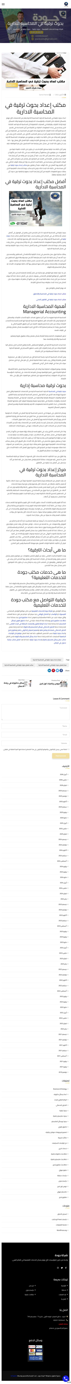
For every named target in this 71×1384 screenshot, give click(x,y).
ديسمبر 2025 (62, 790)
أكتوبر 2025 (63, 801)
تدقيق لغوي (62, 1126)
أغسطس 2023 (62, 926)
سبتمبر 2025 (63, 806)
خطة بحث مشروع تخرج (58, 620)
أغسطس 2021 (62, 1055)
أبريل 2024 (63, 882)
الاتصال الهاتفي (43, 614)
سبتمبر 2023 (63, 920)
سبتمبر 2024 (63, 855)
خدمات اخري (63, 1148)
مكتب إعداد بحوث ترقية (19, 165)
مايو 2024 (63, 877)
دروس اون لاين (62, 1186)
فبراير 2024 (63, 893)
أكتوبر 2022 (63, 980)
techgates (14, 1375)
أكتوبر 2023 (63, 915)
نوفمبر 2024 (63, 844)
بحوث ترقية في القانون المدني (46, 299)
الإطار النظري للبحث (60, 1099)
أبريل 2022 (63, 1012)
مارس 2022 (63, 1018)
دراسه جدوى (62, 1181)
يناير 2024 (64, 898)
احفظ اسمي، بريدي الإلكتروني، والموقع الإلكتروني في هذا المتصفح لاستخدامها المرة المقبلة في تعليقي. (35, 749)
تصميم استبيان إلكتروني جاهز (28, 630)
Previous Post (56, 680)
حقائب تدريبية (62, 1137)
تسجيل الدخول (62, 1214)
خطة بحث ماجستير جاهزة (59, 1159)
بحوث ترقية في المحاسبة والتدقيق (45, 293)
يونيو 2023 (63, 936)
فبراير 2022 (63, 1023)
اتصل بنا (63, 1299)
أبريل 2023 (63, 947)
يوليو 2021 (63, 1061)
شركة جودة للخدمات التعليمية (52, 29)
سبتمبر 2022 (63, 985)
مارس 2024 (63, 888)
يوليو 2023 (63, 931)
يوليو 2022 (63, 996)
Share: (67, 670)
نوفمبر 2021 (63, 1039)
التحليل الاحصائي (61, 1105)
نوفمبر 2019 (63, 1072)
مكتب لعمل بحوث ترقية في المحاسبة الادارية (19, 665)
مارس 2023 (63, 953)
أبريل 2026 (63, 774)
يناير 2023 (64, 963)
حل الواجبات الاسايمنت (59, 1143)
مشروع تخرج (12, 630)
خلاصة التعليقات (61, 1224)
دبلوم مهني (63, 1170)
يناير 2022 (64, 1028)
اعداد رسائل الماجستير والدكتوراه (26, 636)
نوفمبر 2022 (63, 974)
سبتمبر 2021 (63, 1050)
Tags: (67, 659)
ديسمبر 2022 (62, 969)
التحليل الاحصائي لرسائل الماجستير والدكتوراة (38, 626)
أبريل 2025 (63, 823)
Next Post (21, 680)
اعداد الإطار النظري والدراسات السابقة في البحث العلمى (28, 623)
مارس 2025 (63, 828)
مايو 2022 (63, 1007)
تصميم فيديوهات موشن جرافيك (56, 1132)
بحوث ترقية (36, 29)
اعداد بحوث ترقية (59, 633)
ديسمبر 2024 (62, 839)
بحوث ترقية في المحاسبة (57, 391)
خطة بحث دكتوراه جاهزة (59, 1153)
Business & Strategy (60, 1088)
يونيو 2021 (63, 1066)
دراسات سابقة (62, 1175)
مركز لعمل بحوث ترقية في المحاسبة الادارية (53, 665)
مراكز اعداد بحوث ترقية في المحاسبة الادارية (47, 659)
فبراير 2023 (63, 958)
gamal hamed (44, 94)
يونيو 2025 (63, 812)
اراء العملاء (62, 1294)
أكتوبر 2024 (63, 850)
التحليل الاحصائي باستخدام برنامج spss (53, 630)
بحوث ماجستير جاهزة (60, 1116)
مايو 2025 (63, 817)
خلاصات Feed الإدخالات (59, 1219)
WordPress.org (62, 1230)
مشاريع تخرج (23, 617)
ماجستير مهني (62, 1191)
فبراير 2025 (63, 833)
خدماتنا (64, 1290)
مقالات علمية (29, 1294)
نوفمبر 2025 (63, 796)
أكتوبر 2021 (63, 1045)
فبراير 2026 (63, 785)
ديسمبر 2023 (62, 904)
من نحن (31, 1285)
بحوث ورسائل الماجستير (59, 1121)
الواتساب (54, 614)
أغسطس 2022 (62, 990)
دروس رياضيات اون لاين (49, 683)
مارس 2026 (63, 779)
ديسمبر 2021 (62, 1034)
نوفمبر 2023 (63, 909)
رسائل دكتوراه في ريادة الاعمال (14, 684)
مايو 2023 (63, 942)
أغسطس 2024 (62, 861)
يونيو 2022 (63, 1001)
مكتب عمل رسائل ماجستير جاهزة (54, 639)
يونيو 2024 (63, 871)
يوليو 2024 (63, 866)
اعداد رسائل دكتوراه (60, 1094)
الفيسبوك (62, 614)
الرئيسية (63, 1285)
